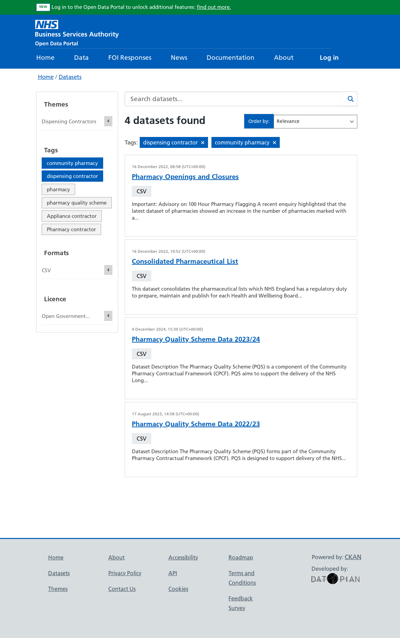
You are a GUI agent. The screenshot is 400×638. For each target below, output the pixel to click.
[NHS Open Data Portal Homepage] (77, 32)
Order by (258, 121)
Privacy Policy (124, 573)
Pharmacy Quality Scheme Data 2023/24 (196, 339)
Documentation (230, 57)
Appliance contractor (72, 216)
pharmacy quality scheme (77, 202)
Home (45, 57)
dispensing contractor (72, 176)
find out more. (214, 7)
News (179, 57)
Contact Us (122, 588)
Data (81, 57)
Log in (329, 57)
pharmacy (58, 189)
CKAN (353, 557)
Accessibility (183, 557)
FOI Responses (129, 57)
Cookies (178, 588)
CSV (142, 191)
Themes (58, 588)
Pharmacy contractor (71, 229)
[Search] (349, 99)
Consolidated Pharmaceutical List (185, 261)
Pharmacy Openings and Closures (185, 176)
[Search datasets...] (233, 99)
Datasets (70, 76)
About (283, 57)
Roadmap (241, 557)
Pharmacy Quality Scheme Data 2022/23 (196, 424)
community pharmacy (72, 163)
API (172, 573)
